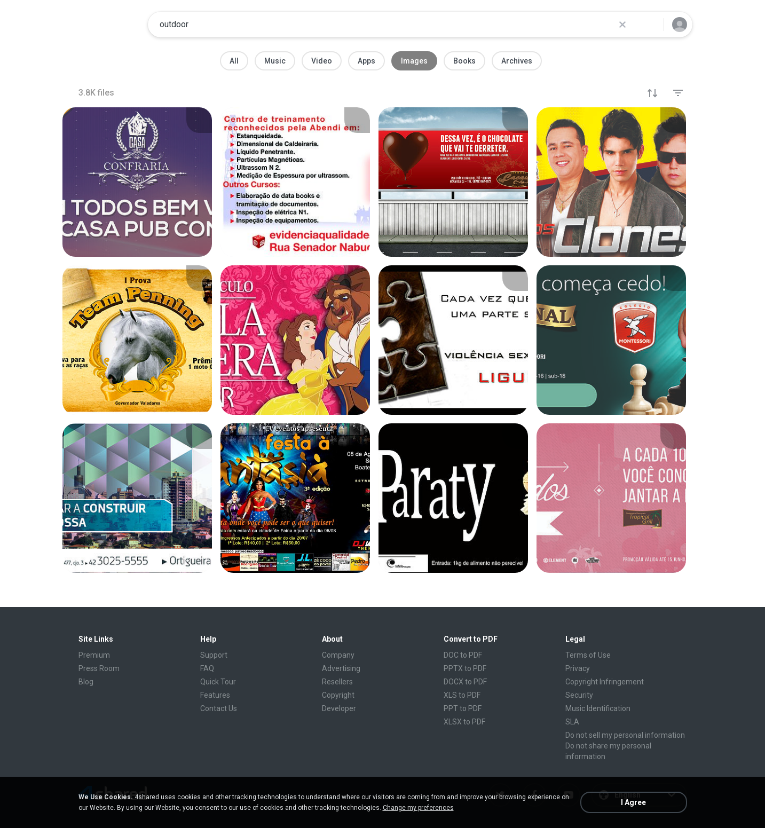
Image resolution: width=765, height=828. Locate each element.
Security (579, 695)
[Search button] (649, 24)
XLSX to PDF (464, 721)
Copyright (338, 695)
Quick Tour (218, 681)
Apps (366, 61)
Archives (516, 61)
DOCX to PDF (465, 681)
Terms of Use (588, 655)
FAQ (207, 668)
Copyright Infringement (604, 681)
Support (213, 655)
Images (414, 61)
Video (321, 61)
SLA (572, 721)
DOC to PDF (463, 655)
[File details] (137, 182)
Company (338, 655)
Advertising (341, 668)
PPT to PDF (463, 708)
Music (275, 61)
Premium (94, 655)
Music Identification (597, 708)
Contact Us (218, 708)
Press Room (99, 668)
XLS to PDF (462, 695)
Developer (339, 708)
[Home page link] (106, 24)
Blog (85, 681)
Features (215, 695)
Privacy (577, 668)
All (234, 61)
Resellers (337, 681)
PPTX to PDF (465, 668)
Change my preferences (418, 807)
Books (464, 61)
